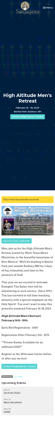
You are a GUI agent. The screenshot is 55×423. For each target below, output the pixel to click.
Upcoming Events (13, 383)
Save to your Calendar (16, 240)
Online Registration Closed (27, 116)
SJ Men (18, 376)
